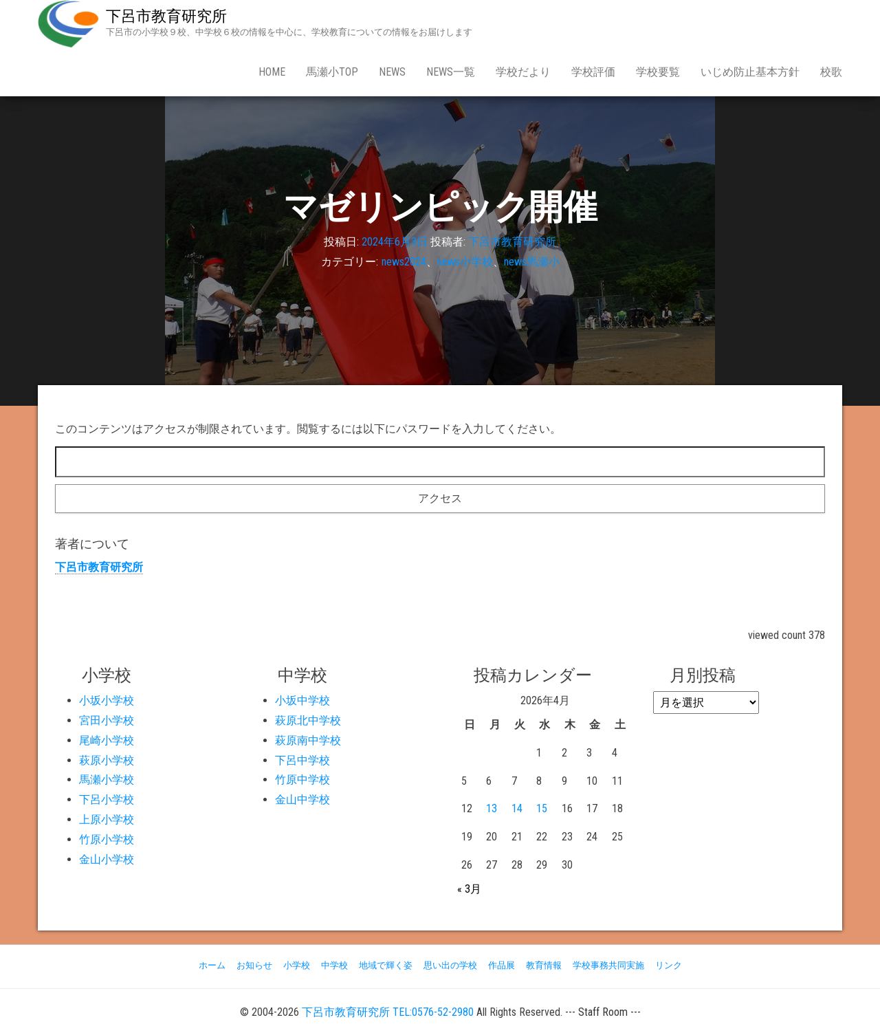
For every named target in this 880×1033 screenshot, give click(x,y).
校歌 (831, 71)
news (392, 71)
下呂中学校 (302, 760)
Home (271, 71)
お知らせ (254, 965)
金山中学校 (302, 799)
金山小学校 (106, 859)
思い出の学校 (450, 965)
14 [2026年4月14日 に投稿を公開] (517, 808)
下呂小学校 (106, 799)
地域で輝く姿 (385, 965)
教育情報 (544, 965)
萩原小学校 (106, 760)
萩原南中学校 (308, 740)
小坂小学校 (106, 700)
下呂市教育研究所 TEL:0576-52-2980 (388, 1012)
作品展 (501, 965)
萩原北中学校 (308, 720)
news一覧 (450, 71)
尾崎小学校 (106, 740)
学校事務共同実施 (608, 965)
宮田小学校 (106, 720)
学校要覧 (658, 71)
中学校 (334, 965)
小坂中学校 (302, 700)
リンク (668, 965)
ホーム (212, 965)
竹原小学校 (106, 839)
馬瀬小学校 (106, 779)
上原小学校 (106, 819)
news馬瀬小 (532, 261)
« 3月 (469, 888)
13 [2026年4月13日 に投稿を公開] (491, 808)
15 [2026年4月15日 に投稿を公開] (541, 808)
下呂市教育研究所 (166, 16)
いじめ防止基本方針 (750, 71)
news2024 (404, 261)
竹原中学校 (302, 779)
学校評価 (593, 71)
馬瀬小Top (332, 71)
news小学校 (465, 261)
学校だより (523, 71)
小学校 (296, 965)
